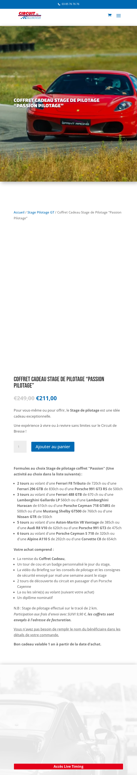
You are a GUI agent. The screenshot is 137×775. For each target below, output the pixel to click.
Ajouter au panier (53, 446)
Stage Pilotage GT (40, 212)
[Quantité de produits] (20, 447)
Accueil (19, 212)
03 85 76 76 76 (70, 4)
